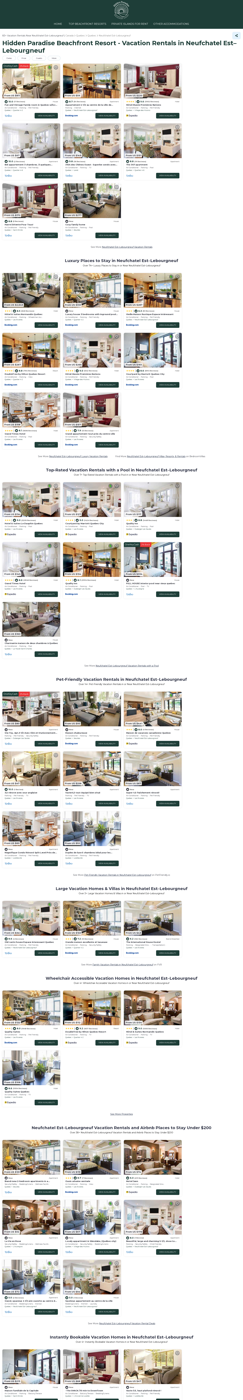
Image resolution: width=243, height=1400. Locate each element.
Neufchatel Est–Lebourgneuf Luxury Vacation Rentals (78, 335)
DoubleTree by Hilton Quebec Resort (206, 253)
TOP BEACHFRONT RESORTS (88, 23)
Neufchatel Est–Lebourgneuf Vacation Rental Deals (127, 961)
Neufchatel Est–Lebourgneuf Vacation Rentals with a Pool (127, 484)
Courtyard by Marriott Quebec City (84, 313)
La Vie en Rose (194, 879)
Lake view (32, 1142)
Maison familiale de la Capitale (21, 1028)
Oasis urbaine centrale (77, 879)
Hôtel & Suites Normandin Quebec (144, 789)
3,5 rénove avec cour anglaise (202, 551)
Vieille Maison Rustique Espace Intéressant (149, 253)
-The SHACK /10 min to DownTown (84, 1028)
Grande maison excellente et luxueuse (86, 700)
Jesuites (197, 169)
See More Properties (121, 812)
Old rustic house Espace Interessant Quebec (29, 700)
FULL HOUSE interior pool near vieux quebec (89, 462)
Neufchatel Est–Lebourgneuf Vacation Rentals (127, 186)
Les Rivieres (17, 259)
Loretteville (138, 616)
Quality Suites (12, 789)
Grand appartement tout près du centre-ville (210, 313)
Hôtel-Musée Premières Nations (142, 104)
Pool (5, 1142)
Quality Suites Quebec (198, 789)
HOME (59, 23)
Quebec (8, 110)
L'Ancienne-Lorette (81, 1033)
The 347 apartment (76, 164)
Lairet (15, 169)
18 (92, 1105)
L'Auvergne (78, 467)
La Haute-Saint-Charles (143, 467)
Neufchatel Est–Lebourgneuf (85, 110)
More (54, 58)
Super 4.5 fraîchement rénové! (81, 611)
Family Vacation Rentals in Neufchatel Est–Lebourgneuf (122, 722)
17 (92, 1111)
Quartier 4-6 (199, 110)
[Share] (236, 35)
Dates (9, 58)
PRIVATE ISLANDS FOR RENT (129, 23)
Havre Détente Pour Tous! (139, 164)
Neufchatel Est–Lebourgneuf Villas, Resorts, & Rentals (156, 335)
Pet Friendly (17, 1142)
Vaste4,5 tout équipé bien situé (22, 611)
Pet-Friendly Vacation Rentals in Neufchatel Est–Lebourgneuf (117, 633)
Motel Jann (131, 879)
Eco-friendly (47, 1142)
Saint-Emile (138, 169)
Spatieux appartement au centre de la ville (209, 938)
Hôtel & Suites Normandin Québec (23, 253)
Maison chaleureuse (76, 551)
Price (24, 58)
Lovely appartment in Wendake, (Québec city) (30, 938)
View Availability (45, 115)
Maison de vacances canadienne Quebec (147, 551)
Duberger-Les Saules (142, 408)
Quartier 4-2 (18, 110)
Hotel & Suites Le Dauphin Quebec (23, 402)
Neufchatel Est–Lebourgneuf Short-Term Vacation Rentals (127, 1050)
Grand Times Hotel (135, 313)
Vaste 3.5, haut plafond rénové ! (142, 1028)
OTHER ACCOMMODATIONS (171, 23)
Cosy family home (195, 164)
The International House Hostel (142, 700)
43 (92, 1099)
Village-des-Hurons (141, 110)
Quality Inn (131, 402)
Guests (39, 58)
